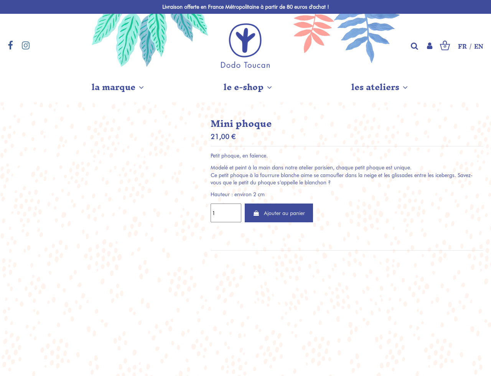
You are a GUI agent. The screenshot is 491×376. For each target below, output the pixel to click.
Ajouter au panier (279, 213)
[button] (118, 87)
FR (462, 47)
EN (478, 47)
